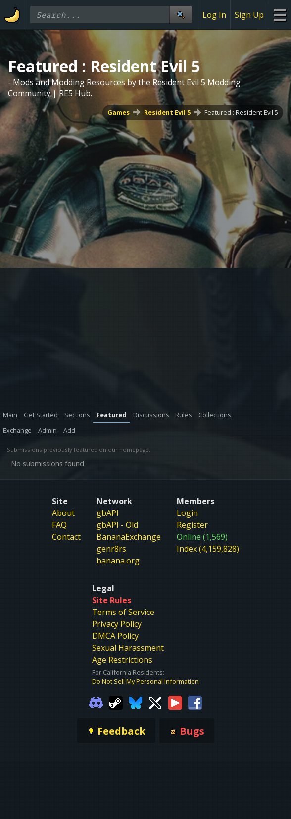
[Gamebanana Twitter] (155, 701)
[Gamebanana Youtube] (175, 701)
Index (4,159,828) (208, 548)
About (63, 513)
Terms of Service (123, 612)
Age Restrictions (122, 659)
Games (118, 112)
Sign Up (249, 14)
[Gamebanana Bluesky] (136, 701)
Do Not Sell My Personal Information (145, 681)
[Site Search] (180, 14)
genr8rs (111, 548)
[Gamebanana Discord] (96, 701)
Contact (66, 536)
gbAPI (108, 513)
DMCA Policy (115, 635)
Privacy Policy (117, 623)
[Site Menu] (279, 14)
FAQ (59, 524)
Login (187, 513)
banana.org (118, 560)
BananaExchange (129, 536)
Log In (214, 14)
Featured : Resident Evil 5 (241, 112)
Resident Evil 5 (167, 112)
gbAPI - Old (117, 524)
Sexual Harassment (128, 647)
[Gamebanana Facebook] (195, 701)
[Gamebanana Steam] (116, 701)
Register (192, 524)
